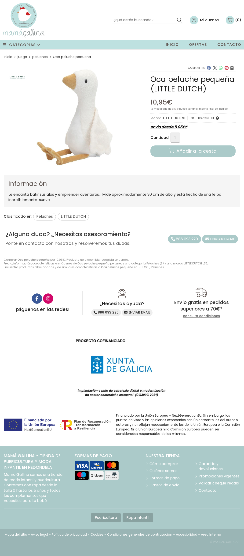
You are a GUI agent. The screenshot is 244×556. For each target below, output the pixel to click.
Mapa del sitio (16, 534)
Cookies (97, 534)
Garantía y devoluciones (211, 466)
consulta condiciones (201, 316)
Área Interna (211, 534)
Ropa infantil (137, 517)
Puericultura (106, 517)
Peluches (152, 263)
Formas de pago (164, 478)
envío (175, 109)
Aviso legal (39, 534)
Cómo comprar (163, 463)
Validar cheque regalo (219, 483)
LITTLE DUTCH (193, 263)
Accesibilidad (186, 534)
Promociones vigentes (219, 476)
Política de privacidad (69, 534)
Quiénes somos (163, 470)
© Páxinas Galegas (224, 542)
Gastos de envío (164, 485)
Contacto (207, 490)
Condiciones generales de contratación (139, 534)
